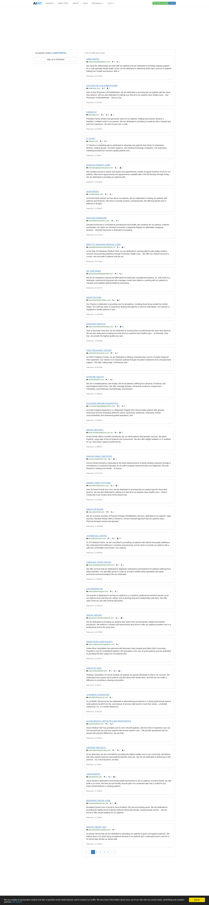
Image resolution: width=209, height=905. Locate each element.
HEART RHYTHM (93, 297)
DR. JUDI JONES (93, 271)
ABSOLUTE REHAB (94, 509)
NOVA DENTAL (92, 191)
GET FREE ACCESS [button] (160, 3)
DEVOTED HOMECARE (96, 218)
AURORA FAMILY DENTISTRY (99, 456)
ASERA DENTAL (93, 774)
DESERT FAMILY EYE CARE (98, 483)
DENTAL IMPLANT (94, 615)
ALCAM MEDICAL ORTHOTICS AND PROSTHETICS (108, 721)
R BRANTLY (91, 112)
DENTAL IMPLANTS (94, 430)
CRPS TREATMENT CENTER (98, 350)
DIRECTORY (63, 3)
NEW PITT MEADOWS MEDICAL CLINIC (103, 244)
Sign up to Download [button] (55, 59)
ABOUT (76, 3)
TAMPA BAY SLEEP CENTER (98, 562)
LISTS (111, 3)
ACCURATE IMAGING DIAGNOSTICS (102, 403)
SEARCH (50, 3)
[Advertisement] (104, 28)
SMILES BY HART (94, 668)
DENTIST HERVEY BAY (96, 827)
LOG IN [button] (172, 3)
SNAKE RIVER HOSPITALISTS (99, 642)
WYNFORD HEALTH (95, 377)
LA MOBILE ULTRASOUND (97, 695)
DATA (85, 3)
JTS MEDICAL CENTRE (96, 536)
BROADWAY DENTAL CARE (98, 800)
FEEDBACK (98, 3)
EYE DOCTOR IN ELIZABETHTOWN (101, 86)
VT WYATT (90, 138)
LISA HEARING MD (94, 589)
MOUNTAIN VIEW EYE (96, 324)
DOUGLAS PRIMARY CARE (98, 165)
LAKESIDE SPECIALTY (96, 748)
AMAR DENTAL (93, 59)
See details (26, 902)
